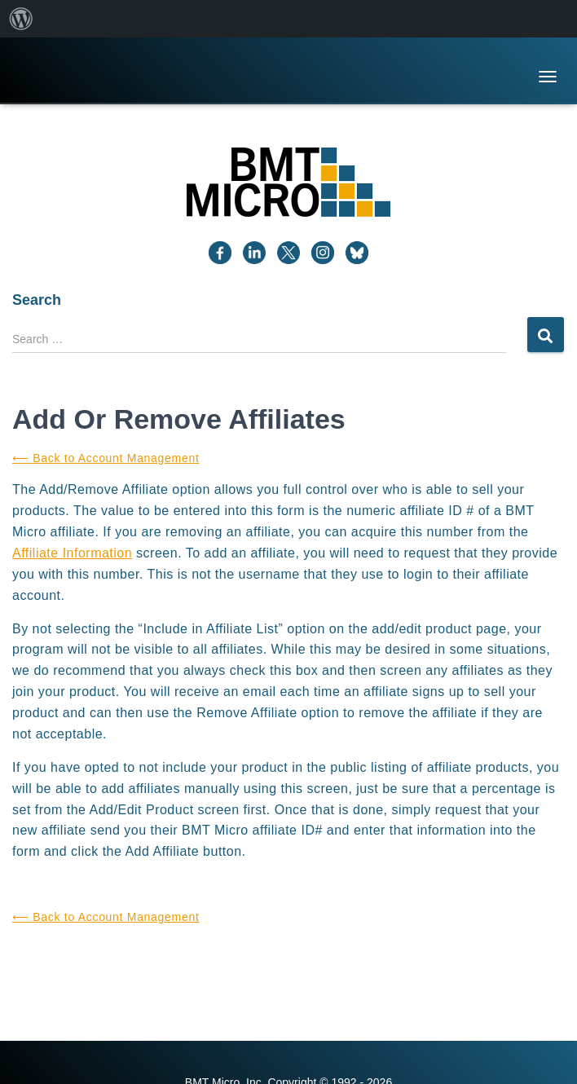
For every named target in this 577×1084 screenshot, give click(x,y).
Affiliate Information (72, 553)
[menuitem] (21, 18)
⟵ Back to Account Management (106, 458)
